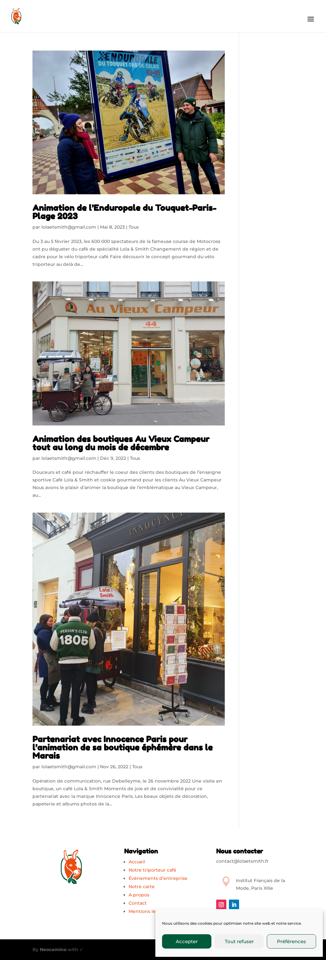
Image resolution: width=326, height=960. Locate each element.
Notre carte (142, 886)
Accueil (137, 862)
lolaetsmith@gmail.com (68, 227)
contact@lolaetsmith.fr (242, 861)
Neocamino (53, 949)
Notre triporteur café (152, 870)
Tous (134, 227)
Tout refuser (239, 941)
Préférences (291, 941)
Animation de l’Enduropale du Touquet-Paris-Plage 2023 (124, 212)
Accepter (187, 941)
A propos (139, 895)
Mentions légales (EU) (154, 911)
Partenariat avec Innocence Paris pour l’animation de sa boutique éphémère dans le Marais (122, 747)
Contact (138, 903)
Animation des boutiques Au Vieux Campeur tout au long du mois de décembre (120, 443)
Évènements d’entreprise (158, 878)
